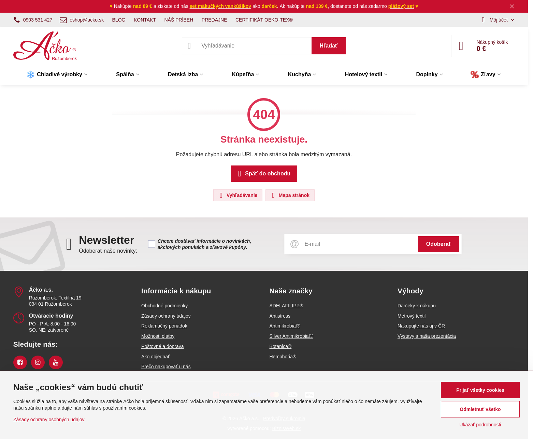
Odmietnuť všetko (480, 409)
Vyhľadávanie (237, 195)
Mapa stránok (289, 195)
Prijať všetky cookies (480, 390)
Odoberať (438, 244)
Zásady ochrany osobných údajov (49, 419)
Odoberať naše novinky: (108, 251)
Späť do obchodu (262, 174)
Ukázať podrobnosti (480, 424)
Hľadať (329, 46)
